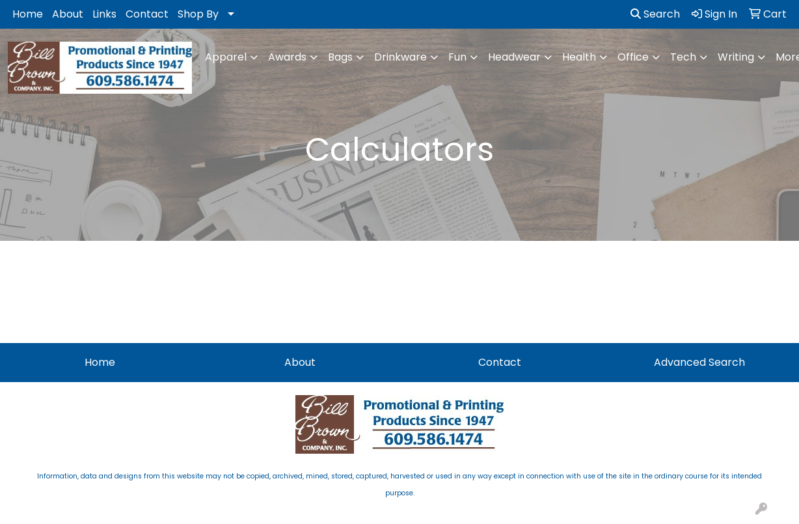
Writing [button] (736, 56)
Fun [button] (457, 56)
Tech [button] (683, 56)
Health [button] (579, 56)
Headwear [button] (514, 56)
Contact (147, 14)
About (67, 14)
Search (655, 14)
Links (104, 14)
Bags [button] (340, 56)
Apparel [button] (226, 56)
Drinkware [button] (400, 56)
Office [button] (633, 56)
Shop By (198, 14)
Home (27, 14)
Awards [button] (287, 56)
